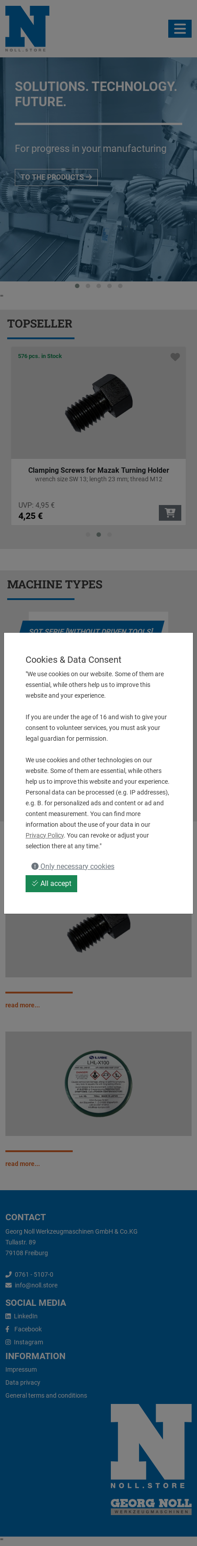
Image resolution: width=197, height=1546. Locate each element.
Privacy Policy (45, 835)
